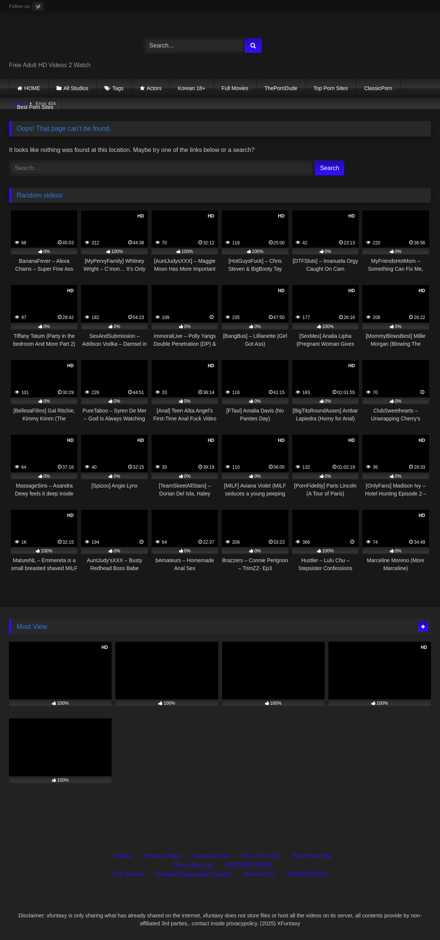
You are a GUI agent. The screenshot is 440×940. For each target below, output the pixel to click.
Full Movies (235, 88)
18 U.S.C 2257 (261, 856)
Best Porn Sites (35, 107)
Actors (154, 88)
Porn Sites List (193, 865)
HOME (32, 88)
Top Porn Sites (331, 88)
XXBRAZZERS (307, 874)
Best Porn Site (312, 856)
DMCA (123, 856)
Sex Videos (128, 874)
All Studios (75, 88)
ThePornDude (280, 88)
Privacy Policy (163, 856)
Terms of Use (211, 856)
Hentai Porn (259, 874)
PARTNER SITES (248, 865)
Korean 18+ (191, 88)
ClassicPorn (378, 88)
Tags (118, 88)
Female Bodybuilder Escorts (193, 874)
